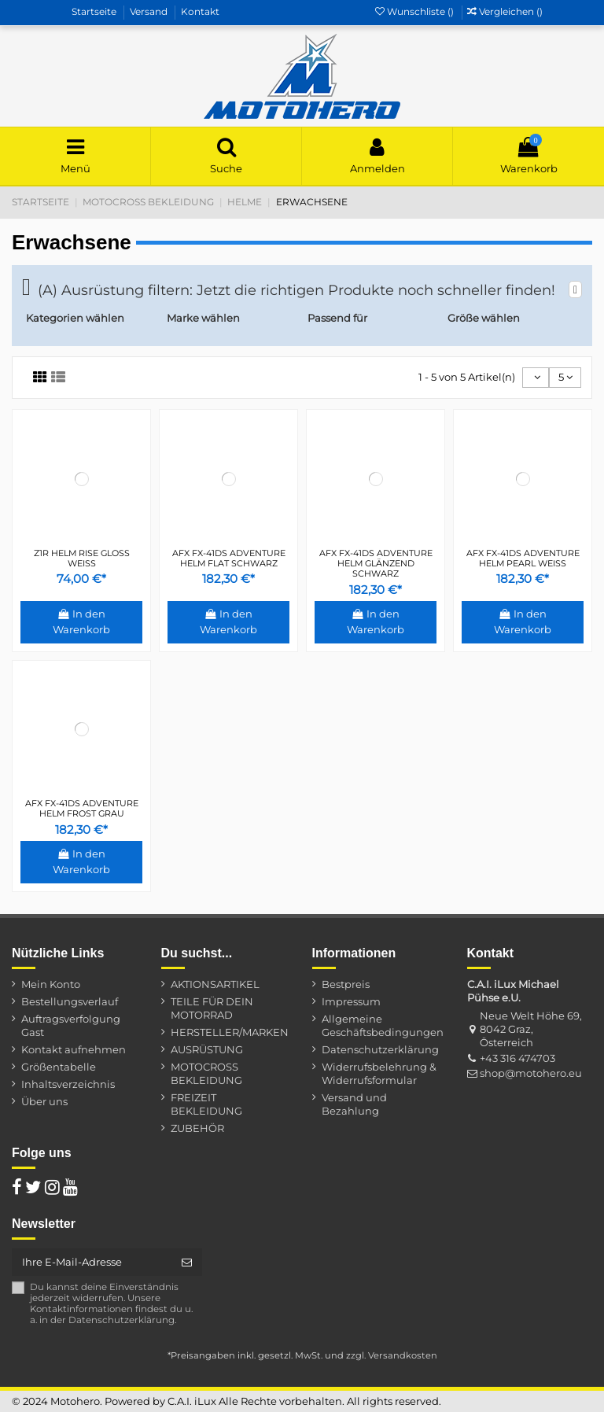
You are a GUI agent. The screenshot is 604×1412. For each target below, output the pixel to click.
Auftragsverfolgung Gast (70, 1025)
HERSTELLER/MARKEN (230, 1032)
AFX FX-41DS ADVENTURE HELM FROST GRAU (81, 808)
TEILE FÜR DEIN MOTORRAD (212, 1008)
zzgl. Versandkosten (391, 1355)
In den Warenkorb (81, 621)
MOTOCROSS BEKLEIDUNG (206, 1073)
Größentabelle (58, 1066)
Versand (150, 11)
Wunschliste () (415, 11)
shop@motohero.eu (531, 1073)
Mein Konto (50, 984)
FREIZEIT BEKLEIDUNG (206, 1104)
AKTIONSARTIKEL (215, 984)
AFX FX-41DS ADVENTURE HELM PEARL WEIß (523, 558)
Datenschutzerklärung (380, 1049)
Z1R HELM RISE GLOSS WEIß (82, 558)
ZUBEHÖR (197, 1128)
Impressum (351, 1001)
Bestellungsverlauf (69, 1001)
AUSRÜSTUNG (207, 1049)
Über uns (44, 1101)
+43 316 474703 (517, 1058)
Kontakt (200, 11)
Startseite (95, 11)
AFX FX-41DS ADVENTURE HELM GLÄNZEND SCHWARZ (376, 563)
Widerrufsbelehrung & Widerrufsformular (379, 1073)
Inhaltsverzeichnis (68, 1084)
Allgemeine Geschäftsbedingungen (383, 1025)
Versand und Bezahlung (354, 1104)
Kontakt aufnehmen (73, 1049)
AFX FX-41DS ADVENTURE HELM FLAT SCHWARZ (228, 558)
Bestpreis (346, 984)
